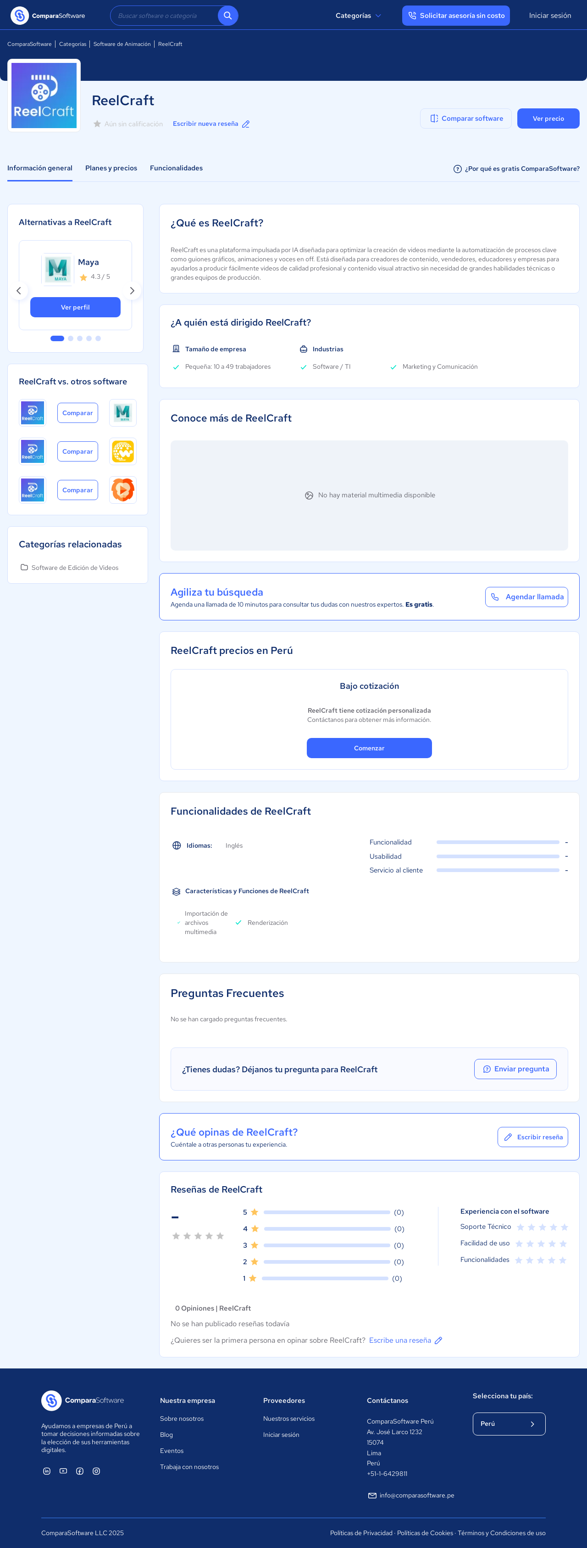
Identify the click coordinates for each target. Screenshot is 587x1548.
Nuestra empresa (187, 1400)
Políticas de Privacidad (361, 1533)
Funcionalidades (176, 168)
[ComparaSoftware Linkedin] (46, 1470)
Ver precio (548, 118)
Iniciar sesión (550, 15)
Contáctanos (387, 1400)
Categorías (360, 15)
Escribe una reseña (406, 1340)
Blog (166, 1434)
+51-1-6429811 (387, 1473)
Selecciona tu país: (503, 1396)
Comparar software (466, 118)
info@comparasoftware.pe (410, 1495)
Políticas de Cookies (425, 1533)
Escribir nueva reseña (212, 123)
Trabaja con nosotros (189, 1467)
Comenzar (369, 748)
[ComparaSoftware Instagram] (96, 1470)
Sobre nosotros (182, 1418)
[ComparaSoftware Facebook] (79, 1470)
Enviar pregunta (515, 1069)
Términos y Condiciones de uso (502, 1533)
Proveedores (284, 1400)
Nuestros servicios (289, 1418)
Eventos (171, 1451)
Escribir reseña (533, 1137)
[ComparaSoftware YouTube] (63, 1470)
